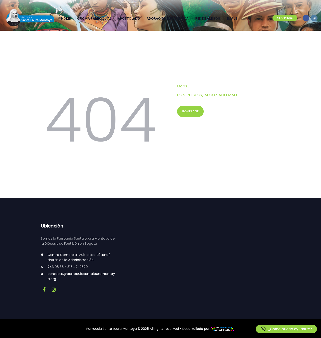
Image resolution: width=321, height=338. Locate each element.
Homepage (190, 111)
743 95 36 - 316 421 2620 (67, 266)
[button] (286, 329)
